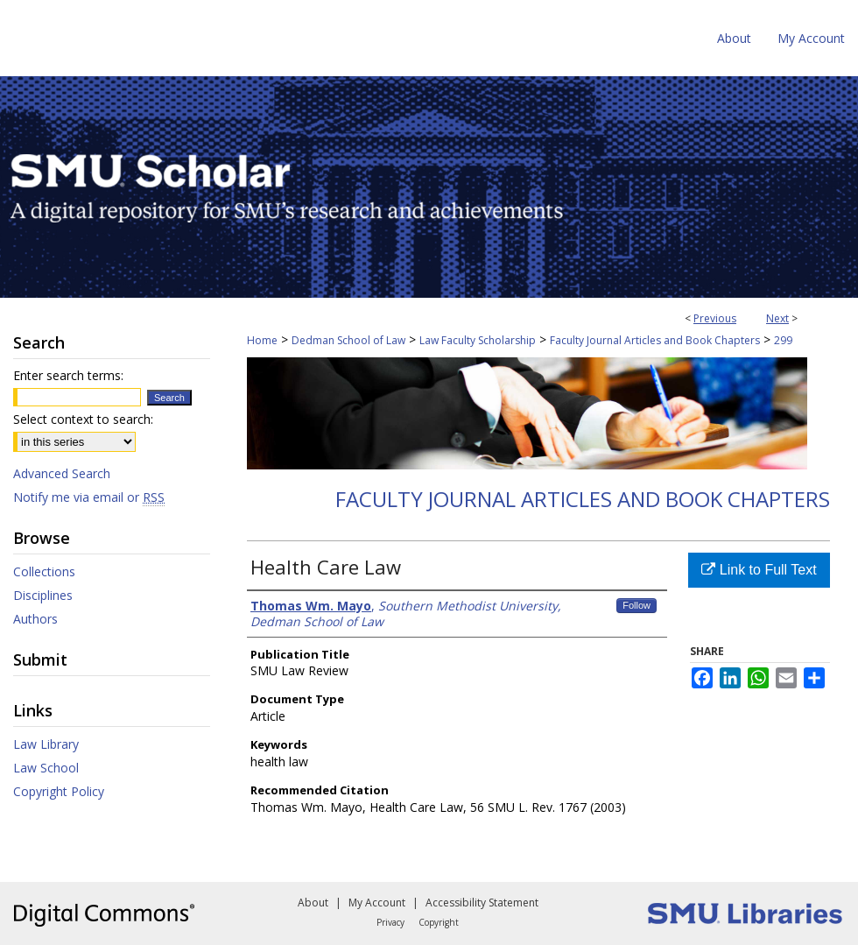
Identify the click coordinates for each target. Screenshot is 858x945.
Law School (46, 767)
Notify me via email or (89, 497)
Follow (636, 605)
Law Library (46, 744)
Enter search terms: (68, 375)
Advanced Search (61, 473)
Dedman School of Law (348, 340)
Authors (35, 618)
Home (262, 340)
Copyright (438, 922)
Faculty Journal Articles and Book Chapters (655, 340)
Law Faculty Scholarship (477, 340)
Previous (714, 318)
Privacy (390, 922)
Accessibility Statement (481, 902)
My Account (376, 902)
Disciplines (43, 595)
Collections (44, 571)
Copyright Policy (58, 791)
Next (777, 318)
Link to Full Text (758, 569)
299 (783, 340)
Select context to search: (83, 419)
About (313, 902)
